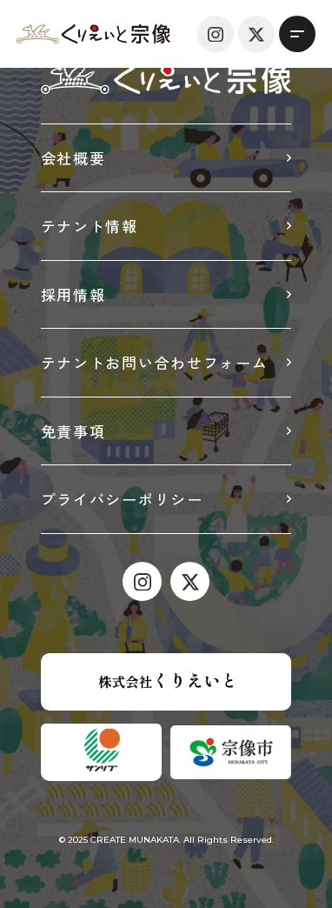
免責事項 (73, 431)
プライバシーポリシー (122, 499)
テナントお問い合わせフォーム (155, 362)
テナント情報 (89, 226)
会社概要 (73, 158)
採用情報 (73, 294)
